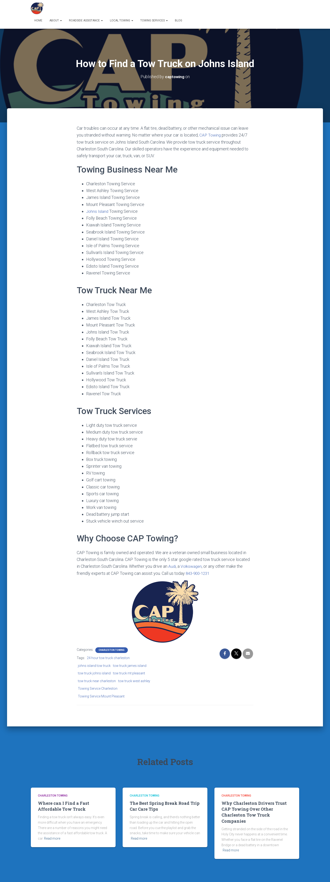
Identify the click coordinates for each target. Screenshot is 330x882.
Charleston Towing (112, 649)
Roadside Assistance (86, 20)
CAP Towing (210, 135)
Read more (52, 838)
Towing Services (154, 20)
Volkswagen (192, 566)
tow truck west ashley (134, 680)
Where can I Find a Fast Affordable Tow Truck (63, 805)
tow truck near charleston (97, 680)
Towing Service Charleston (97, 688)
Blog (178, 20)
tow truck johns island (94, 673)
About (55, 20)
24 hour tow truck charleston (108, 657)
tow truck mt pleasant (129, 673)
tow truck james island (129, 665)
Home (38, 20)
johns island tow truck (94, 665)
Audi (172, 566)
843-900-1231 (199, 572)
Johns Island (97, 211)
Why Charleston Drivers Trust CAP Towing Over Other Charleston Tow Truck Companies (254, 811)
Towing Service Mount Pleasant (101, 696)
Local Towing (121, 20)
